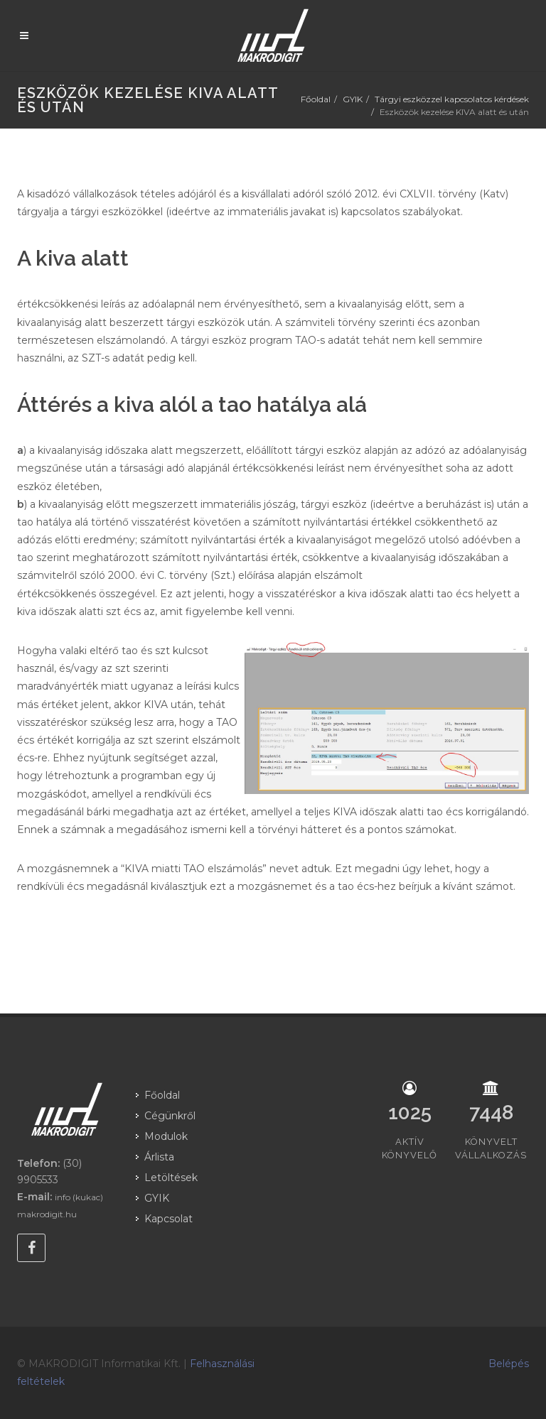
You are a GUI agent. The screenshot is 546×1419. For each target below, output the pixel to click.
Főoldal (316, 99)
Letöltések (171, 1177)
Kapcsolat (168, 1218)
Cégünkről (170, 1115)
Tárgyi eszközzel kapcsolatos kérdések (452, 99)
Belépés (508, 1363)
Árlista (159, 1157)
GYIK (353, 99)
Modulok (166, 1136)
